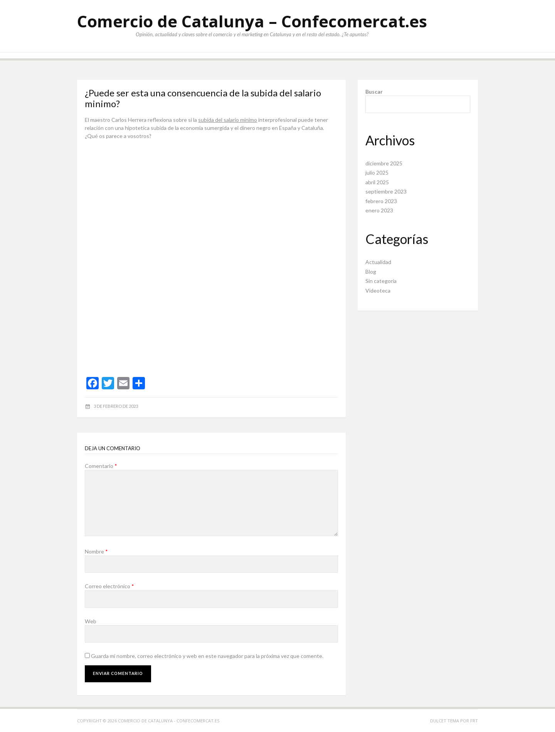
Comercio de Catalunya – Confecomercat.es (252, 21)
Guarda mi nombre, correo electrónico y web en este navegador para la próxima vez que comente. (207, 656)
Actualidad (378, 262)
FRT (474, 721)
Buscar (374, 91)
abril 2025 (377, 182)
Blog (370, 271)
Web (90, 621)
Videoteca (377, 290)
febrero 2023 (381, 201)
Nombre (96, 551)
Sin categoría (381, 281)
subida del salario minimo (227, 119)
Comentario (101, 466)
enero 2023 (379, 210)
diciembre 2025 (383, 163)
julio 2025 (376, 172)
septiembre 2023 (386, 191)
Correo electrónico (109, 586)
